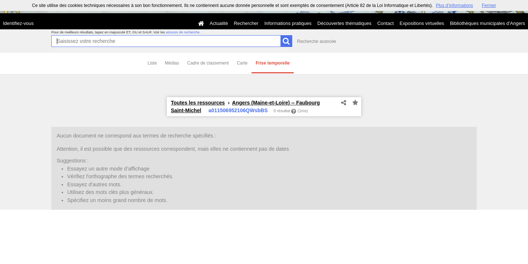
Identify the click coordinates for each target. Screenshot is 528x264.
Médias (172, 63)
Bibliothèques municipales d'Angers (487, 23)
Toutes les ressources (198, 103)
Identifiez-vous (18, 23)
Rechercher (246, 23)
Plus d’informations (454, 5)
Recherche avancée (316, 41)
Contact (385, 23)
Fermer (489, 5)
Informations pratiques (288, 23)
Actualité (219, 23)
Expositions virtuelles (422, 23)
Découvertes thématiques (344, 23)
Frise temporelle (273, 63)
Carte (242, 63)
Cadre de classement (208, 63)
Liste (152, 63)
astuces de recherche (182, 32)
